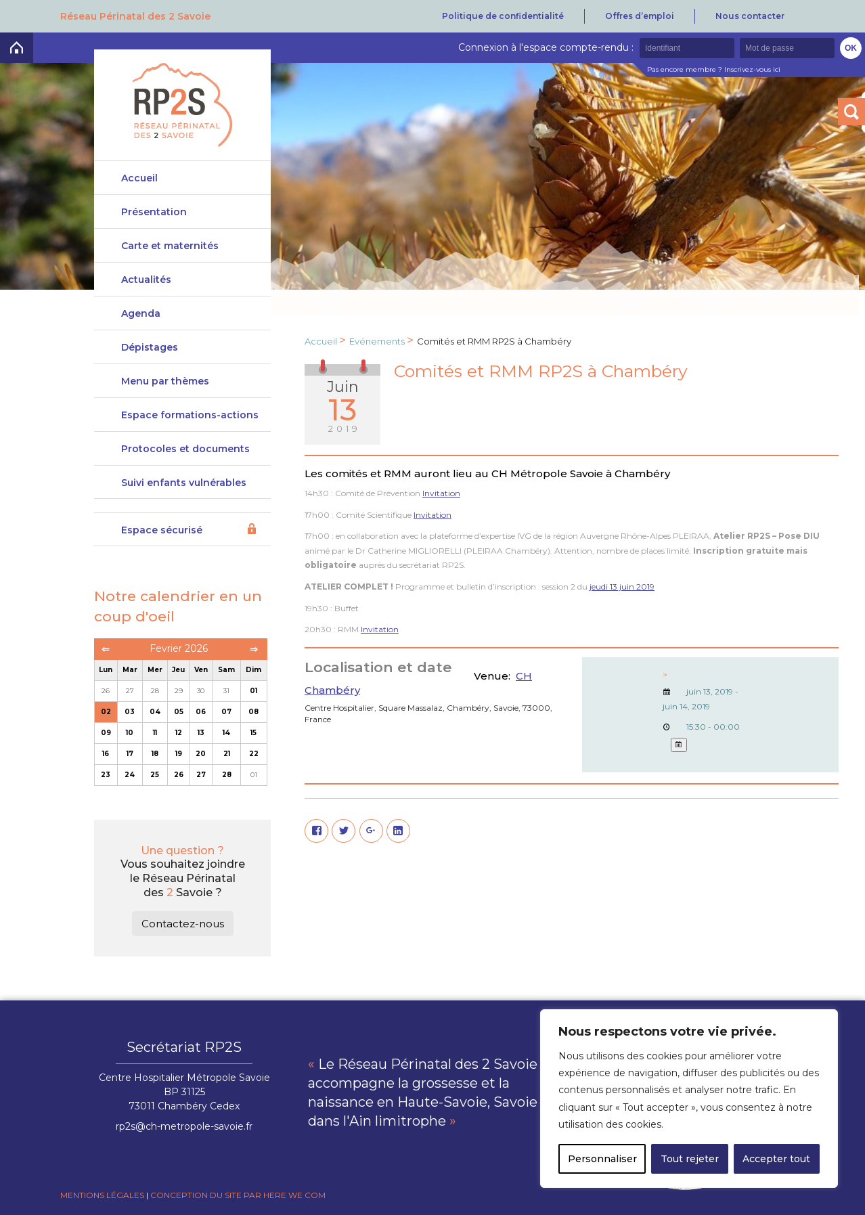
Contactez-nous (182, 923)
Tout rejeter (690, 1159)
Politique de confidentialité (503, 16)
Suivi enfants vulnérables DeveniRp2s (183, 488)
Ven (201, 669)
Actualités (146, 279)
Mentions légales (102, 1195)
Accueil (139, 178)
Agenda (140, 313)
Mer (155, 669)
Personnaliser (602, 1159)
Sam (226, 669)
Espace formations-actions (190, 415)
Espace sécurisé (161, 530)
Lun (105, 669)
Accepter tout (776, 1159)
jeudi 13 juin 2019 (622, 586)
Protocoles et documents (185, 449)
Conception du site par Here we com (238, 1195)
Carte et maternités (170, 246)
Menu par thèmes (165, 381)
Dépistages (149, 347)
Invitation (441, 493)
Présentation (154, 212)
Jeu (178, 669)
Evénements (377, 341)
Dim (253, 669)
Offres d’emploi (639, 16)
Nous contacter (749, 16)
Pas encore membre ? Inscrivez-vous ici (713, 69)
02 (106, 711)
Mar (130, 669)
